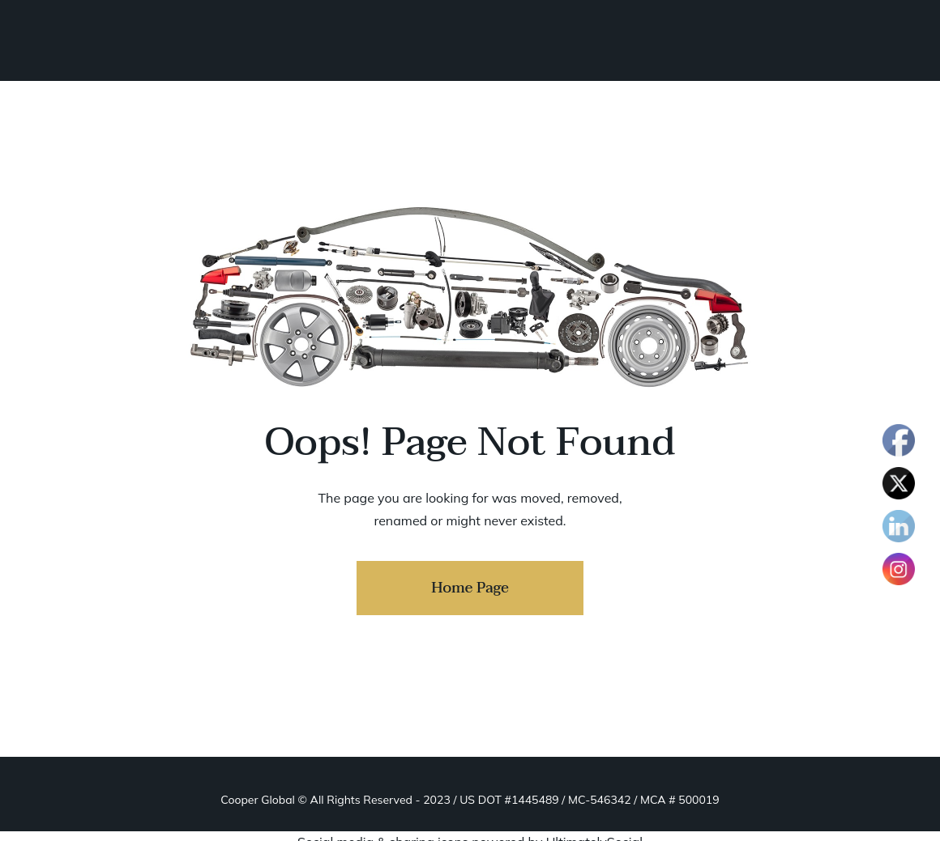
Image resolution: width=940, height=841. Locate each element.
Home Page (470, 588)
